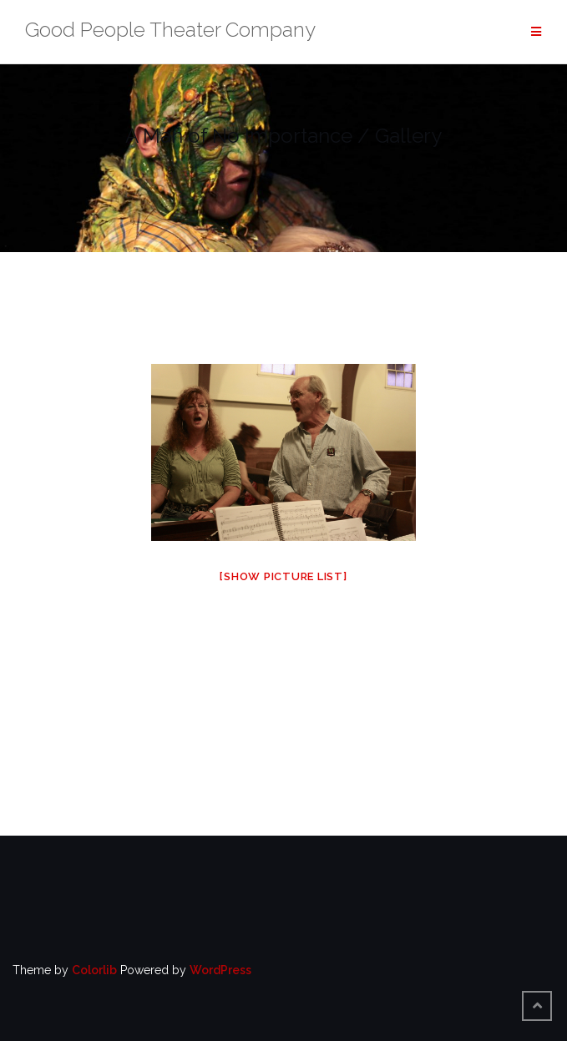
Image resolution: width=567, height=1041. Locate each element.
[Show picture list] (283, 576)
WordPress (220, 970)
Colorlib (94, 970)
